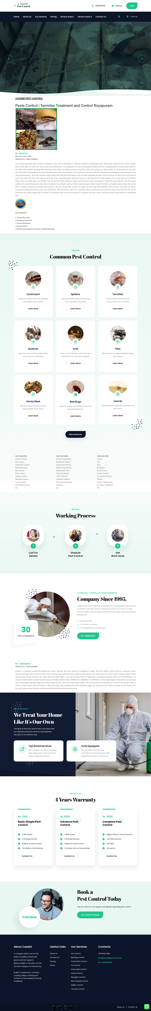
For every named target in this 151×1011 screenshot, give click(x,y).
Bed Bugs (75, 401)
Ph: (17, 664)
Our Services (41, 16)
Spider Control (77, 985)
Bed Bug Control (77, 957)
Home (16, 16)
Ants (75, 348)
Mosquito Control (78, 977)
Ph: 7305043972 (105, 962)
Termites (117, 294)
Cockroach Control (79, 961)
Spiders (75, 294)
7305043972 (98, 6)
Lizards (117, 401)
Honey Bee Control (79, 969)
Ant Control (76, 953)
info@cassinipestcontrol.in (110, 958)
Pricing (53, 16)
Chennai (117, 6)
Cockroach (33, 294)
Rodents (33, 348)
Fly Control (75, 965)
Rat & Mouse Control (79, 981)
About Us (27, 16)
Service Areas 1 (67, 16)
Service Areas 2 (85, 16)
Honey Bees (33, 401)
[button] (9, 59)
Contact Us (101, 16)
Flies (117, 348)
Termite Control (77, 989)
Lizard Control (77, 973)
